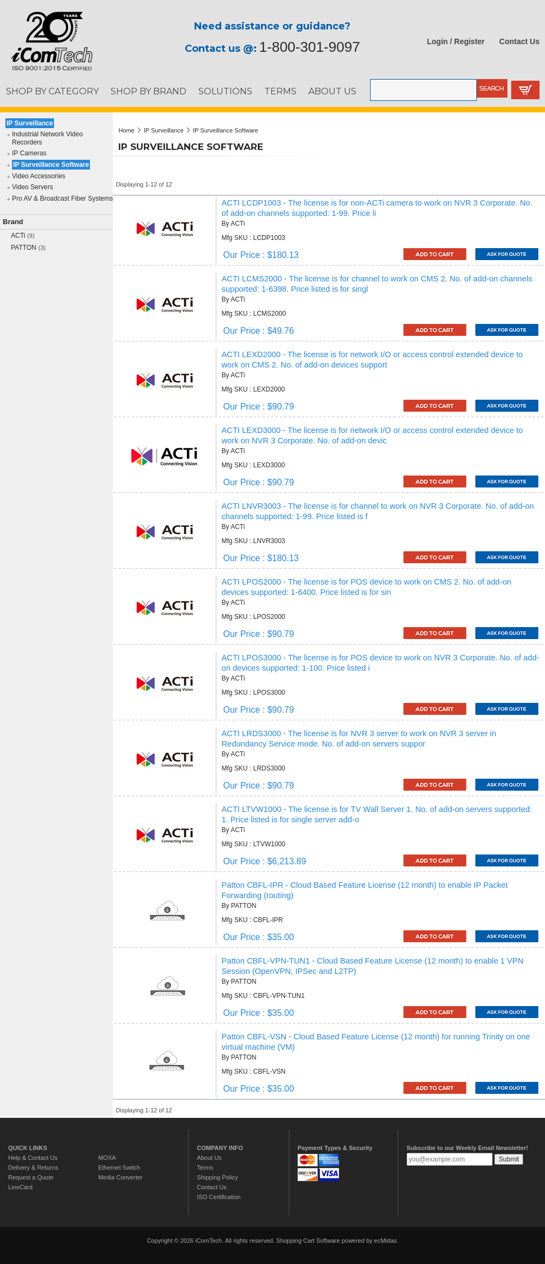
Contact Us (519, 41)
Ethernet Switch (119, 1167)
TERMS (280, 91)
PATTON (24, 247)
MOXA (107, 1157)
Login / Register (456, 41)
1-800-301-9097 (309, 47)
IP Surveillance (30, 123)
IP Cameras (29, 153)
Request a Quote (30, 1177)
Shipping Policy (217, 1177)
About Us (209, 1157)
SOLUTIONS (225, 91)
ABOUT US (332, 91)
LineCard (20, 1187)
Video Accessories (38, 176)
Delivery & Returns (33, 1167)
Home (126, 130)
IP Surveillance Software (51, 164)
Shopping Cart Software (308, 1240)
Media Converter (120, 1177)
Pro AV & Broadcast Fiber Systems (62, 198)
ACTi (18, 235)
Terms (205, 1167)
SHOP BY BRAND (148, 91)
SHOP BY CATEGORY (52, 91)
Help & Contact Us (32, 1157)
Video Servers (32, 187)
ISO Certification (218, 1197)
